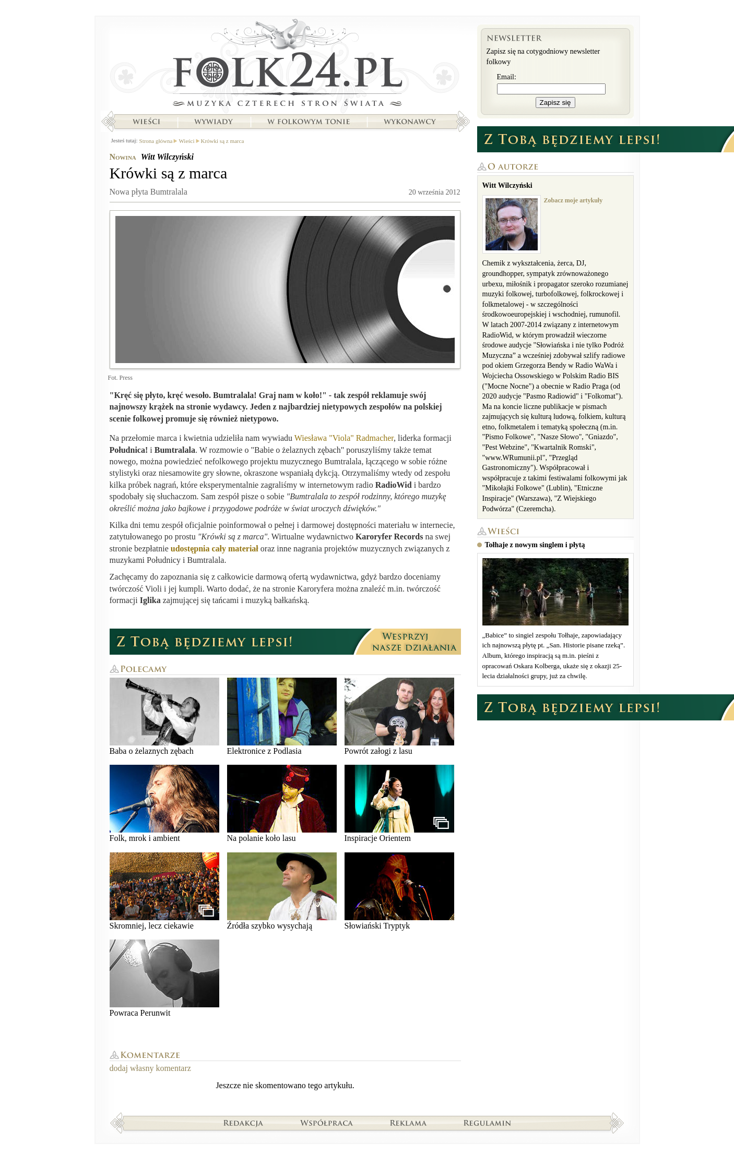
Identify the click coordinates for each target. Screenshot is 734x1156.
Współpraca (326, 1122)
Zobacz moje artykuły (573, 200)
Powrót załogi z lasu (399, 716)
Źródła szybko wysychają (282, 891)
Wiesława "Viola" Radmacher (344, 438)
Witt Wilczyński (167, 156)
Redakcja (243, 1122)
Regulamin (487, 1122)
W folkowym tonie (308, 121)
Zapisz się (555, 102)
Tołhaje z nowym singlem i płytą (535, 545)
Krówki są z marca (222, 141)
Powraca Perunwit (164, 978)
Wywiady (213, 121)
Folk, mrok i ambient (164, 803)
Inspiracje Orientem (399, 803)
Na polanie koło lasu (282, 803)
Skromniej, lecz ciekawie (164, 891)
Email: (506, 77)
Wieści (146, 121)
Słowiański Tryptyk (399, 891)
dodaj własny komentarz (150, 1068)
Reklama (408, 1122)
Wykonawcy (410, 121)
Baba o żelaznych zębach (164, 716)
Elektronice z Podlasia (282, 716)
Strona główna (285, 65)
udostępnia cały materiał (214, 548)
